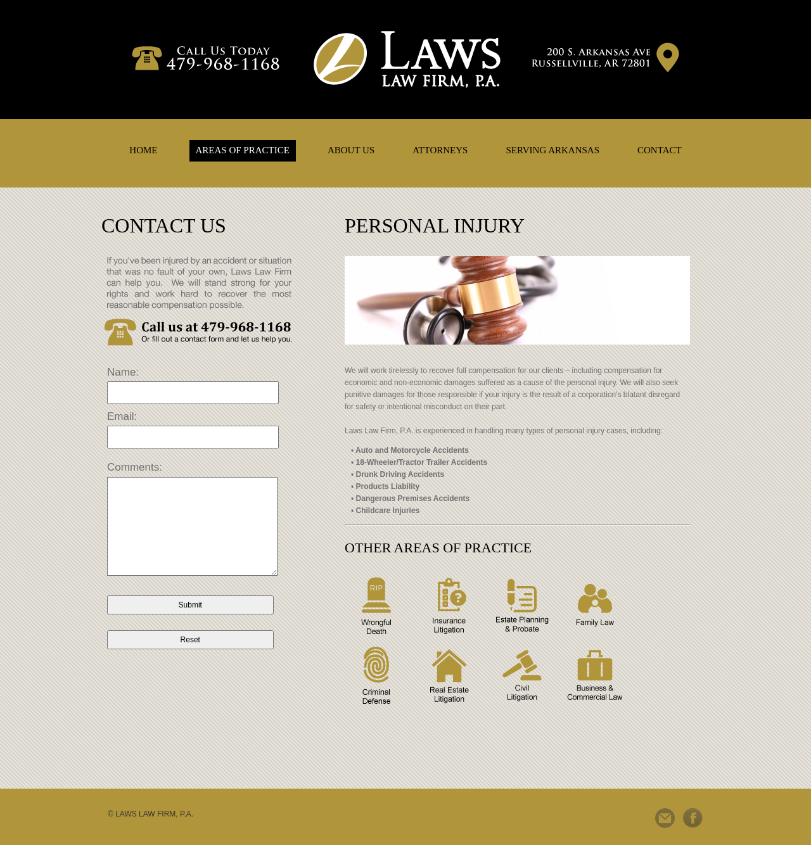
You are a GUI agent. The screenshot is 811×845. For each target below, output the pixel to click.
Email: (122, 416)
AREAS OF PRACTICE (243, 150)
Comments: (134, 467)
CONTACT (659, 150)
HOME (143, 150)
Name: (123, 372)
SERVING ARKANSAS (552, 150)
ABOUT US (351, 150)
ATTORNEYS (440, 150)
